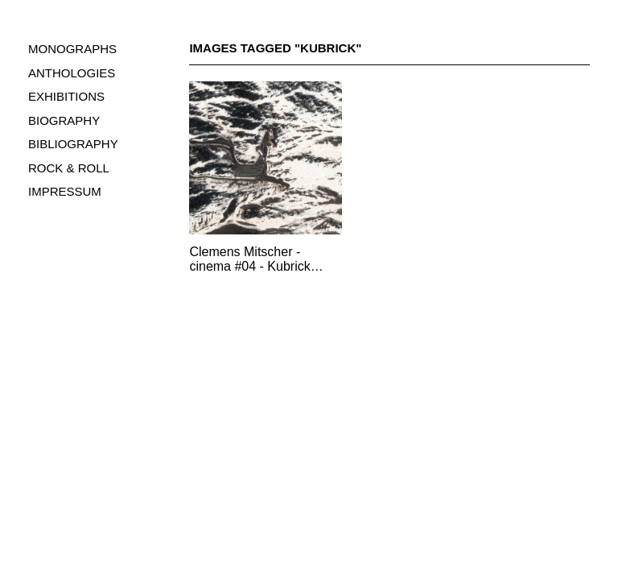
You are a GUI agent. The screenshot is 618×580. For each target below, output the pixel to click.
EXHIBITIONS (66, 96)
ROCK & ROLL (68, 168)
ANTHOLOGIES (71, 73)
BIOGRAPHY (64, 120)
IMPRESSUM (64, 191)
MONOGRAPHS (72, 49)
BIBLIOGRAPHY (73, 144)
